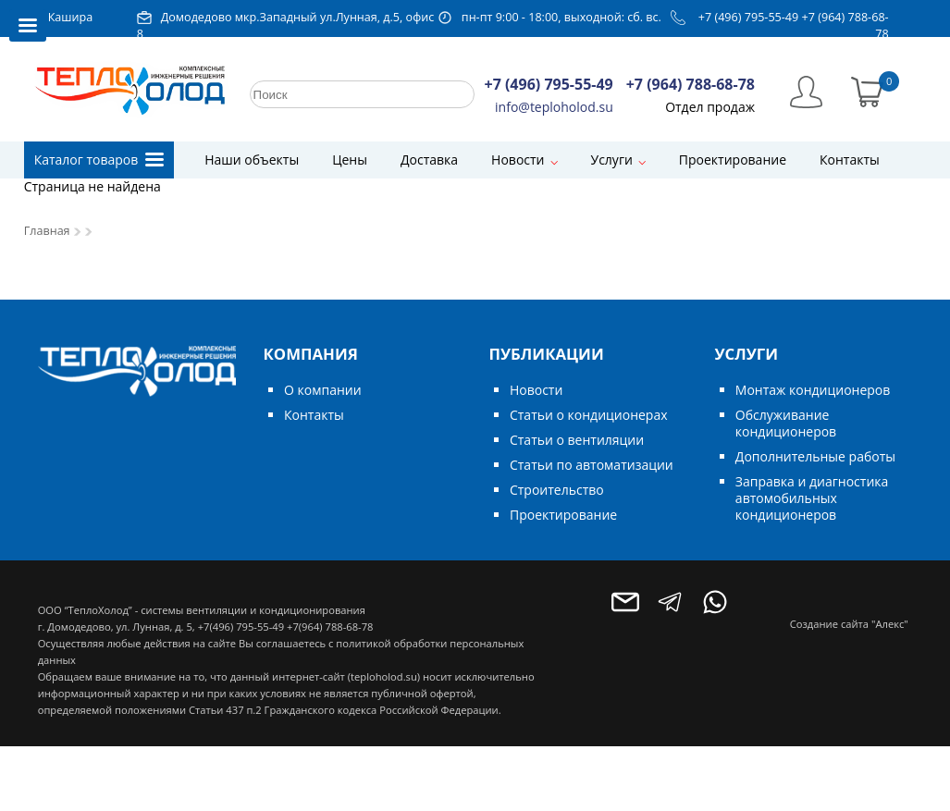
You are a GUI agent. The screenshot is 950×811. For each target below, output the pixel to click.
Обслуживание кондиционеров (785, 423)
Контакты (850, 159)
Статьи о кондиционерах (589, 415)
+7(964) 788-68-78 (330, 626)
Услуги (612, 159)
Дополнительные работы (815, 456)
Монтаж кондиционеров (812, 390)
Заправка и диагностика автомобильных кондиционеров (811, 498)
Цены (349, 159)
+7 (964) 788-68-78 (690, 84)
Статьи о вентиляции (577, 440)
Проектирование (732, 159)
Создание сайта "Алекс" (849, 624)
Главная (47, 231)
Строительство (557, 489)
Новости (517, 159)
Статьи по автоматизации (591, 464)
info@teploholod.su (554, 107)
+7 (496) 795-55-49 (748, 17)
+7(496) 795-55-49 (241, 626)
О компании (323, 390)
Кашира (70, 17)
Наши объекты (251, 159)
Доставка (429, 159)
